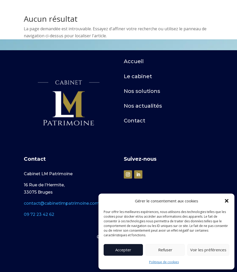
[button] (226, 200)
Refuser (165, 249)
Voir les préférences (208, 249)
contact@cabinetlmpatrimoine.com (61, 203)
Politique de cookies (164, 262)
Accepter (123, 249)
